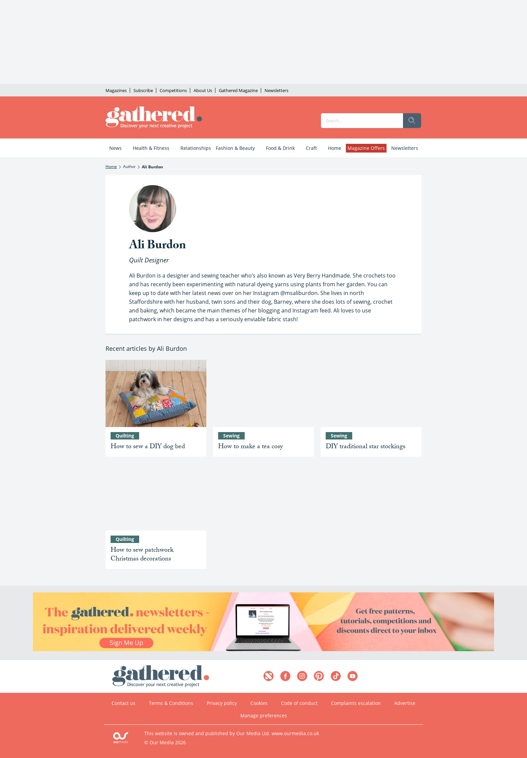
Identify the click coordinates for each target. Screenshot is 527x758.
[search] (412, 120)
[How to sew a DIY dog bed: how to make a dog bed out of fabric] (156, 393)
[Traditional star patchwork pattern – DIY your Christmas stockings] (371, 393)
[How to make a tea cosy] (263, 393)
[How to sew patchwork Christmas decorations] (156, 497)
